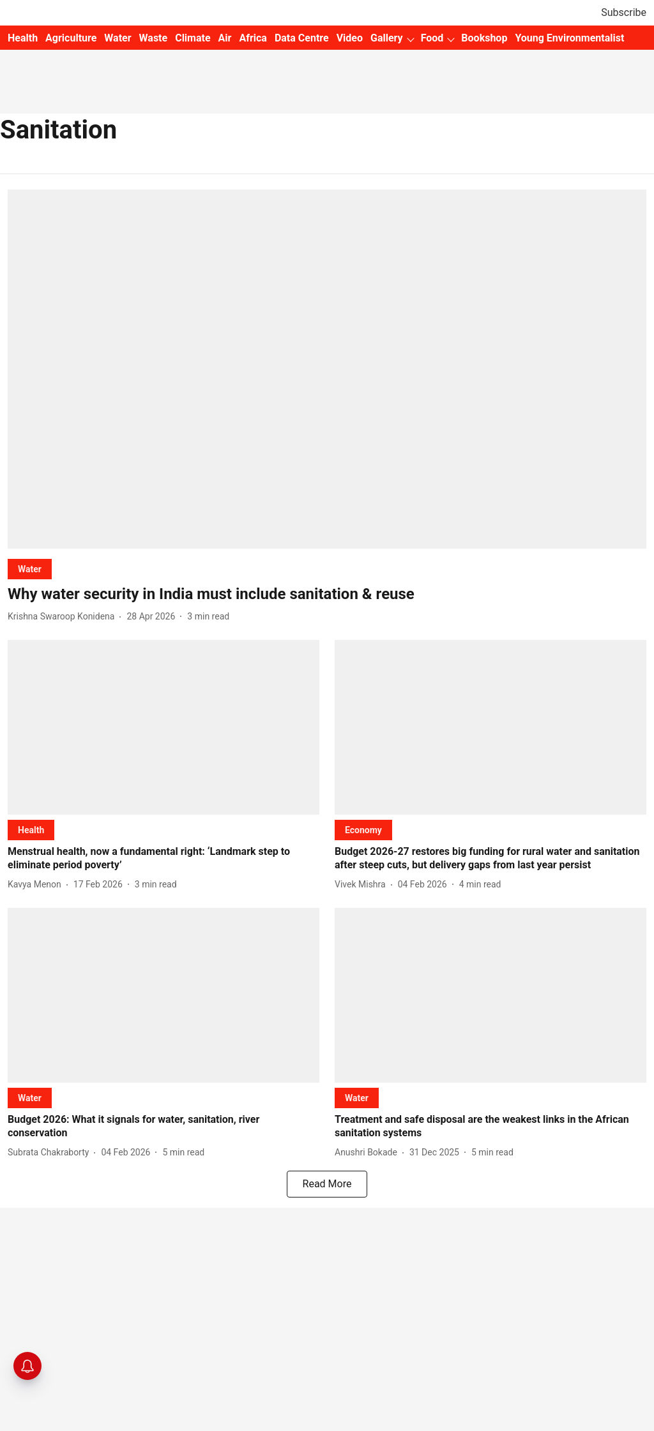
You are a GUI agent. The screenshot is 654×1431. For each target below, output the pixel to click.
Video (350, 38)
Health (23, 38)
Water (117, 38)
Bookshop (484, 38)
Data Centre (302, 38)
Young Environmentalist (569, 38)
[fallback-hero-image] (327, 369)
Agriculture (70, 38)
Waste (153, 38)
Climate (192, 38)
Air (225, 38)
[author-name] (63, 616)
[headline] (327, 594)
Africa (252, 38)
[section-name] (30, 569)
